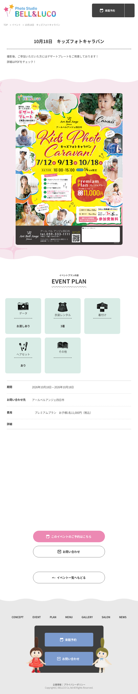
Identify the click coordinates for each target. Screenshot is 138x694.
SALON (106, 617)
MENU (69, 617)
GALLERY (87, 617)
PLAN (53, 617)
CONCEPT (18, 617)
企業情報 (57, 684)
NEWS (122, 617)
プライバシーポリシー (74, 684)
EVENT (37, 617)
